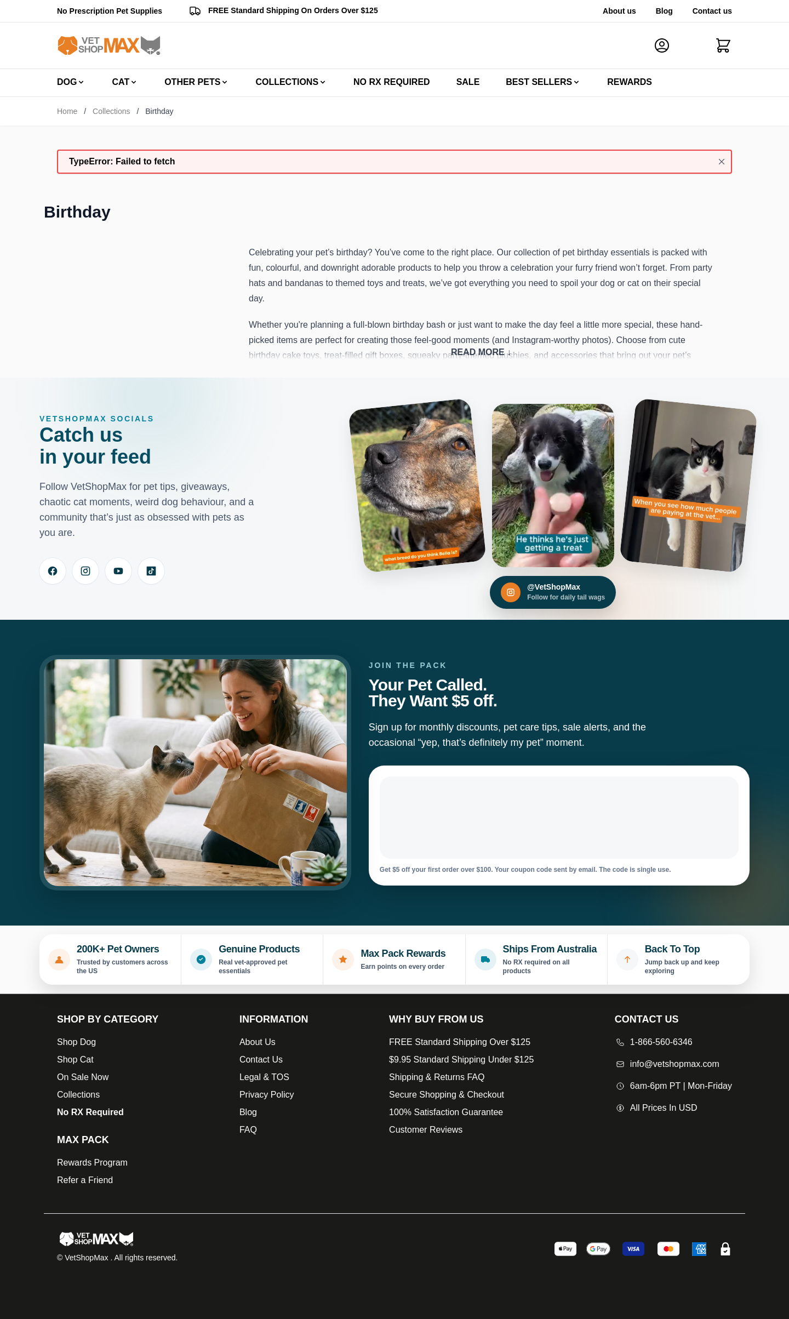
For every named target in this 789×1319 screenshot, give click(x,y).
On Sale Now (82, 1077)
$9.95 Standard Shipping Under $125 (461, 1059)
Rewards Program (92, 1162)
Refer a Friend (85, 1180)
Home (67, 111)
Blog (664, 11)
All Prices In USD (656, 1107)
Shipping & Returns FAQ (436, 1077)
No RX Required (90, 1112)
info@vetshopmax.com (667, 1064)
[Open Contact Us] (673, 1019)
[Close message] (722, 162)
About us (619, 11)
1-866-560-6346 (654, 1042)
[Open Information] (273, 1019)
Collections (111, 111)
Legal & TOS (264, 1077)
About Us (257, 1042)
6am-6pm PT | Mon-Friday (673, 1085)
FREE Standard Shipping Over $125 (459, 1042)
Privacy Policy (266, 1094)
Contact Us (261, 1059)
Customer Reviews (425, 1129)
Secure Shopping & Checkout (446, 1094)
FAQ (248, 1129)
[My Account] (666, 45)
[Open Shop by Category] (107, 1019)
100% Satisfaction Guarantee (446, 1112)
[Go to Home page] (109, 45)
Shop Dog (76, 1042)
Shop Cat (75, 1059)
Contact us (712, 11)
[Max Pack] (107, 1139)
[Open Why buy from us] (461, 1019)
